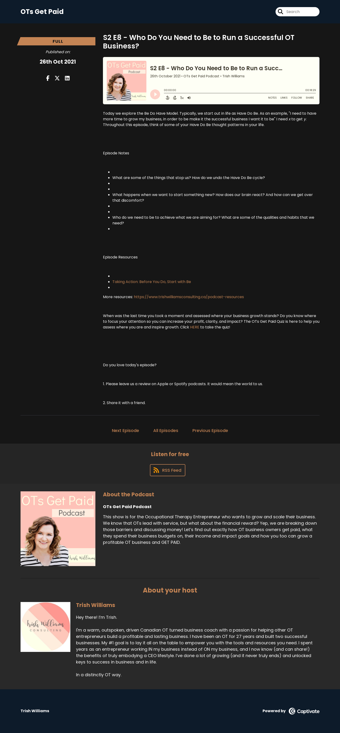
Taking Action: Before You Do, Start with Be (151, 281)
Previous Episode (210, 430)
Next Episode (125, 430)
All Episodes (165, 430)
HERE (194, 327)
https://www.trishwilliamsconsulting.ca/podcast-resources (189, 297)
